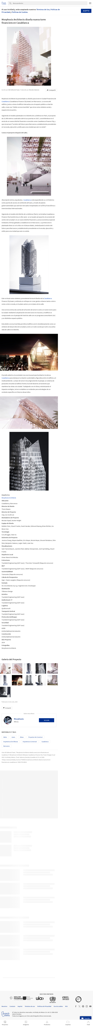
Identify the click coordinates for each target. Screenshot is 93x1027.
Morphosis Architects (9, 498)
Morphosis (19, 718)
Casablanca (5, 101)
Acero (13, 737)
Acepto (86, 11)
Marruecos (6, 746)
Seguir (46, 720)
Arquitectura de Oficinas (10, 742)
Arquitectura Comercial (30, 742)
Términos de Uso (43, 9)
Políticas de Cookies (20, 12)
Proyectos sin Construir (35, 737)
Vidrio (5, 737)
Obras (22, 737)
